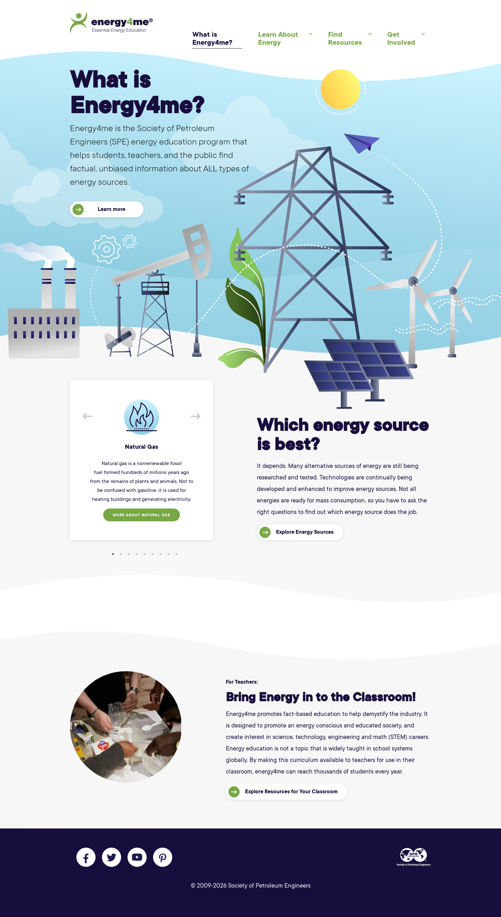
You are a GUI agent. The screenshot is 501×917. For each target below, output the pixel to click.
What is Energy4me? (212, 38)
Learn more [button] (99, 209)
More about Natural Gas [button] (141, 515)
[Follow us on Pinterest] (162, 857)
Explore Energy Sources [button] (296, 532)
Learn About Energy (278, 38)
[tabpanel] (141, 460)
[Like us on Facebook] (86, 857)
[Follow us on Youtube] (137, 857)
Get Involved (401, 38)
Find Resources (345, 38)
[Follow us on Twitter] (111, 857)
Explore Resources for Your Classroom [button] (283, 791)
